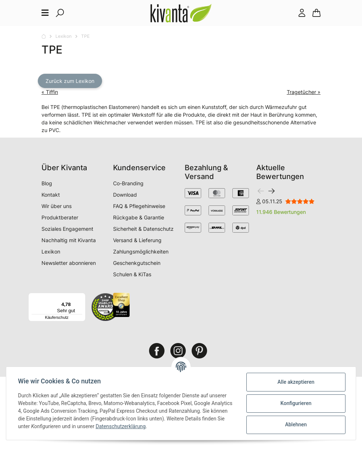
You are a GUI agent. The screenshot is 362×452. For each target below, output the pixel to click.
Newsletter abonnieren (68, 263)
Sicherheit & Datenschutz (143, 229)
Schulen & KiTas (132, 274)
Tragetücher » (304, 92)
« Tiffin (49, 92)
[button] (301, 13)
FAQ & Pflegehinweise (139, 206)
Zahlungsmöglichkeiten (141, 251)
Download (125, 195)
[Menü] (81, 297)
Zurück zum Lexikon (70, 81)
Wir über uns (56, 206)
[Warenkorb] (316, 13)
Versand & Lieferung (137, 240)
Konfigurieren (295, 403)
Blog (46, 183)
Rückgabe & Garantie (138, 217)
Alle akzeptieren (296, 382)
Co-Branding (128, 183)
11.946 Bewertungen (281, 212)
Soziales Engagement (67, 229)
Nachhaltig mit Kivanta (68, 240)
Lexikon (50, 251)
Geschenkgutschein (136, 263)
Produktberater (59, 217)
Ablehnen (296, 424)
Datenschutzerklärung (120, 426)
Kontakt (50, 195)
